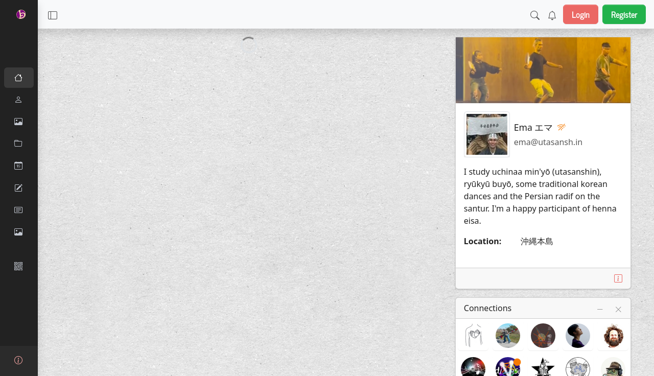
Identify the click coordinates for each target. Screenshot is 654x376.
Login (581, 14)
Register (624, 14)
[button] (52, 14)
